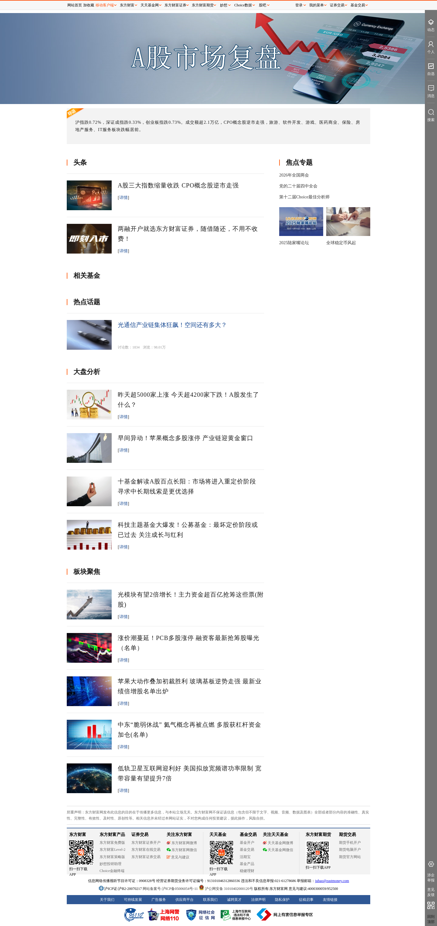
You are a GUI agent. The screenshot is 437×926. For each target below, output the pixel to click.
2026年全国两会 (294, 175)
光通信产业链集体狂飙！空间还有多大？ (172, 325)
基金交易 (358, 5)
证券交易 (337, 5)
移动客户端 (105, 5)
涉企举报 (431, 877)
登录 (299, 5)
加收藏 (88, 5)
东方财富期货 (203, 5)
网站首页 (74, 5)
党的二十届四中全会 (298, 186)
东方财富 (127, 5)
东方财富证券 (175, 5)
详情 (123, 197)
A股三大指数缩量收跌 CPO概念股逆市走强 (178, 185)
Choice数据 (243, 5)
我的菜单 (316, 5)
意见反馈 (431, 892)
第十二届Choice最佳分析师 (304, 197)
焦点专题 (299, 162)
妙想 (223, 5)
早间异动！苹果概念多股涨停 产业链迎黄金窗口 (185, 438)
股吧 (262, 5)
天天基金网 (150, 5)
